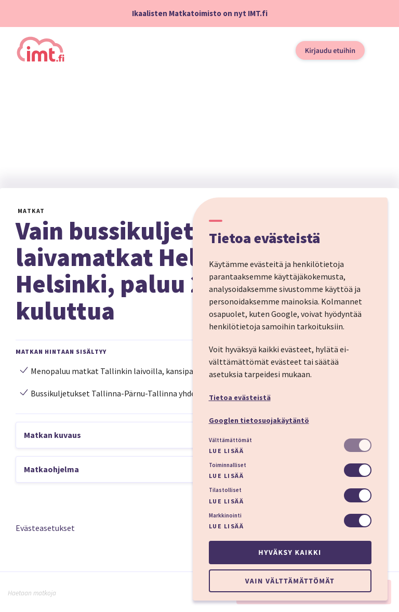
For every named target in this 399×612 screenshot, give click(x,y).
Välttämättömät (230, 440)
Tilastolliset (225, 490)
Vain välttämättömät (290, 581)
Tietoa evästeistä (240, 397)
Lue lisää (226, 451)
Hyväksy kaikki (289, 552)
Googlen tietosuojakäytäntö (259, 420)
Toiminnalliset (227, 465)
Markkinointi (225, 515)
